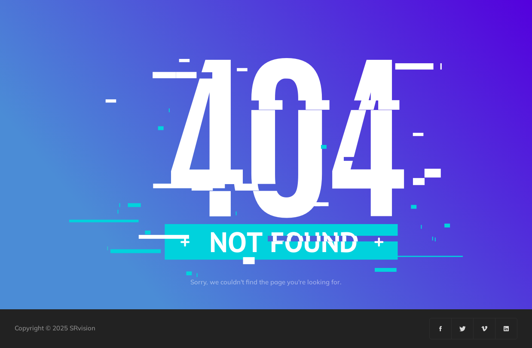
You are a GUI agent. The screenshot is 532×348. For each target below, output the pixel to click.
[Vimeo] (484, 328)
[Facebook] (441, 328)
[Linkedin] (506, 328)
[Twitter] (463, 328)
